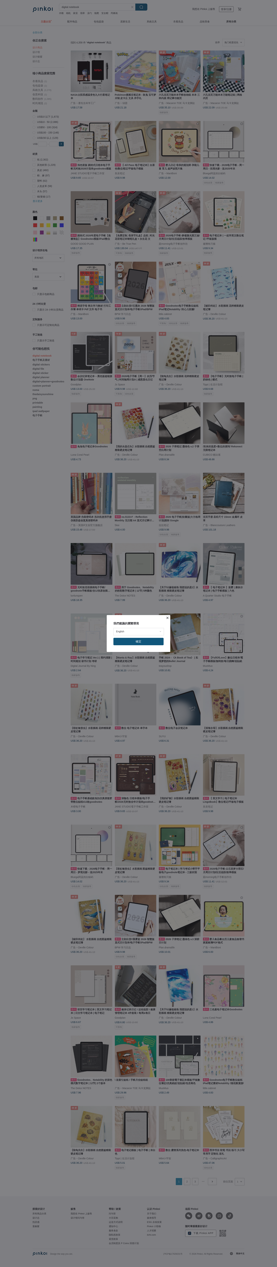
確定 (138, 641)
